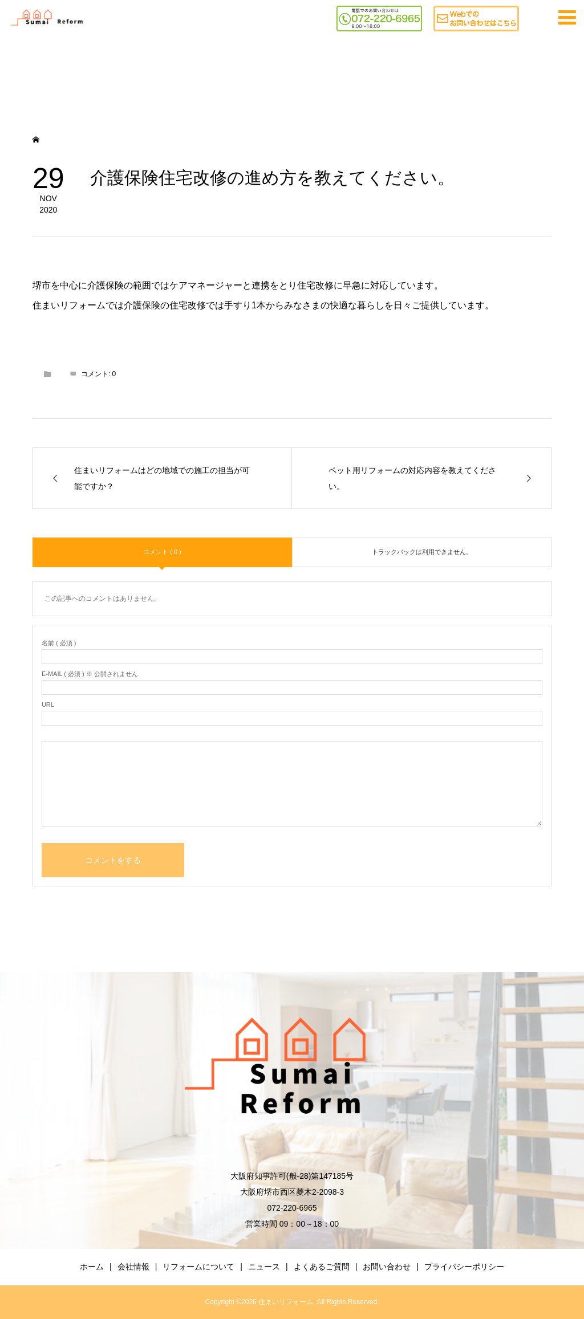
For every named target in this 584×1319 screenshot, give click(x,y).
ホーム (92, 1266)
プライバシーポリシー (464, 1266)
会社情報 (133, 1266)
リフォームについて (198, 1266)
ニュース (264, 1266)
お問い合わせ (387, 1266)
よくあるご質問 (322, 1266)
